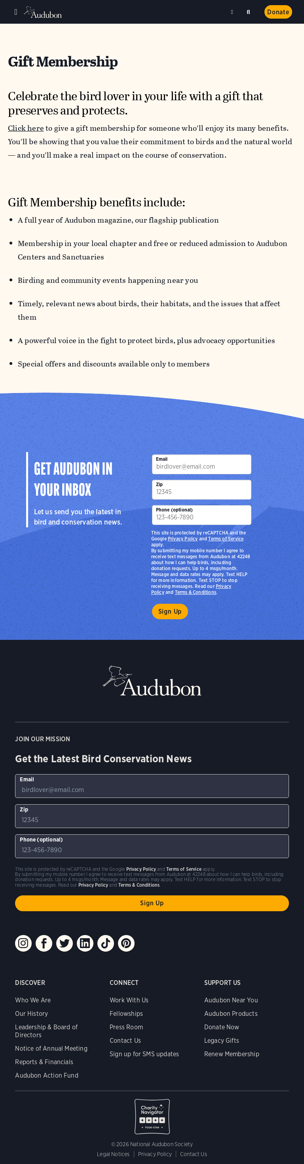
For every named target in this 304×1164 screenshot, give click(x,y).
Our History (31, 1013)
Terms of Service (225, 539)
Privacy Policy (183, 539)
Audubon (43, 12)
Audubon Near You (231, 1000)
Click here (26, 128)
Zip (159, 484)
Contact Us (125, 1040)
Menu (16, 12)
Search (249, 10)
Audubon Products (231, 1013)
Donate (278, 12)
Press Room (126, 1027)
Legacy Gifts (221, 1040)
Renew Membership (231, 1054)
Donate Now (221, 1027)
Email (162, 459)
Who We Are (33, 1000)
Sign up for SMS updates (144, 1054)
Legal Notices (113, 1154)
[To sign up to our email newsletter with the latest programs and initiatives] (201, 464)
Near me (233, 12)
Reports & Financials (44, 1062)
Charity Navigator (152, 1112)
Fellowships (126, 1013)
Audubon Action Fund (46, 1075)
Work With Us (129, 1000)
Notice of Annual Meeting (51, 1048)
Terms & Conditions (195, 592)
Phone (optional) (174, 510)
